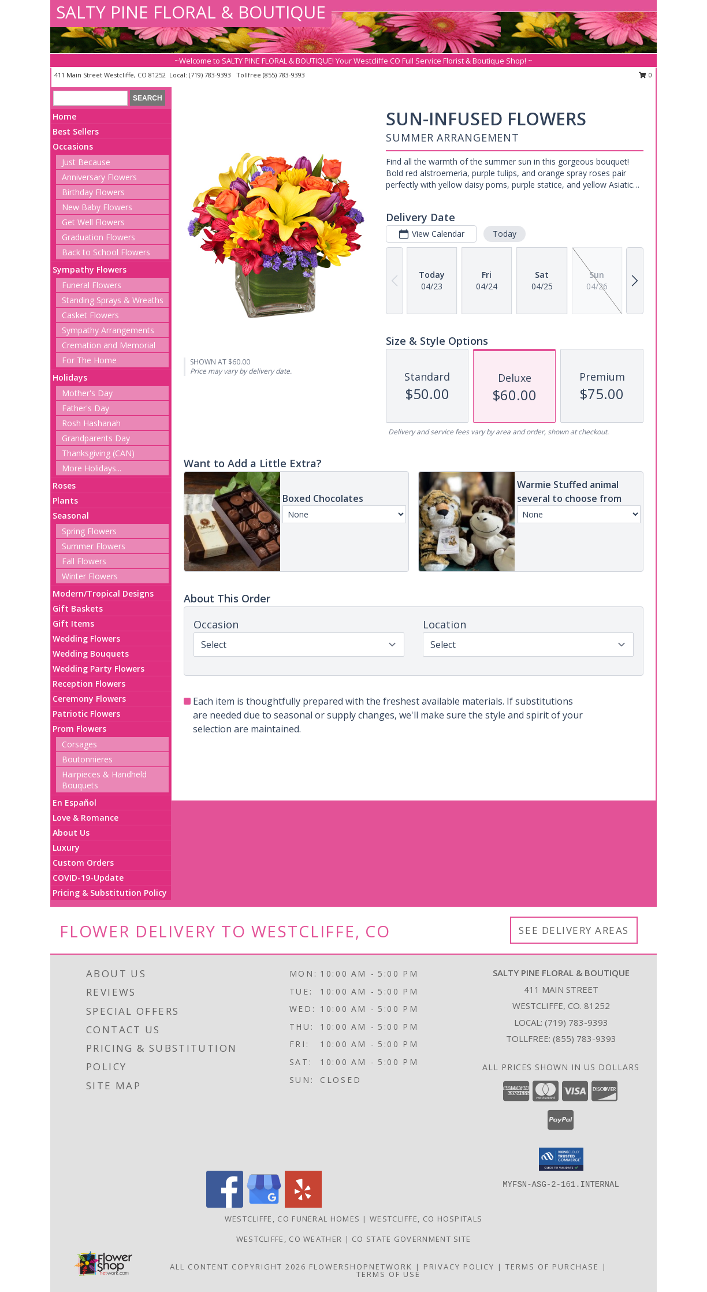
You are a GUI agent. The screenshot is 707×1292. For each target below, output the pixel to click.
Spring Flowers (89, 531)
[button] (561, 1159)
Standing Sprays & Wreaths (112, 300)
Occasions (73, 146)
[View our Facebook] (224, 1204)
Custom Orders (83, 862)
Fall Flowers (84, 561)
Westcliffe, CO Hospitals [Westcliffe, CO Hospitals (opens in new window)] (426, 1218)
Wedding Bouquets (91, 653)
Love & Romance (85, 817)
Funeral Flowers (91, 285)
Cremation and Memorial (108, 345)
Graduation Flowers (98, 237)
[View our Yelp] (303, 1204)
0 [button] (645, 74)
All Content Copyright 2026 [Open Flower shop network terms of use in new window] (238, 1266)
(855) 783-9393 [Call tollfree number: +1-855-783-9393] (284, 74)
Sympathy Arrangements (108, 330)
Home (64, 116)
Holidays (70, 377)
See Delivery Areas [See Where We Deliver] (574, 930)
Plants (65, 500)
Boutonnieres (87, 759)
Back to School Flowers (106, 252)
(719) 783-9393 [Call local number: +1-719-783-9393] (211, 74)
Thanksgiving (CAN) (98, 453)
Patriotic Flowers (86, 713)
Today (504, 233)
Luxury (66, 847)
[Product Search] (90, 98)
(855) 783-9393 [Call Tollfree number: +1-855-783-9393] (584, 1038)
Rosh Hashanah (91, 423)
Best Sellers (76, 131)
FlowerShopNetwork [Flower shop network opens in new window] (360, 1266)
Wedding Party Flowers (98, 668)
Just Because (86, 162)
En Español (74, 802)
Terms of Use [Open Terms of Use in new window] (388, 1274)
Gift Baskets (78, 608)
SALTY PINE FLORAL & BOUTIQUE (191, 12)
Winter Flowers (90, 576)
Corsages (79, 744)
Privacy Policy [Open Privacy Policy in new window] (458, 1266)
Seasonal (71, 515)
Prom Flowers (79, 728)
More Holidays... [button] (91, 468)
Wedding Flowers (86, 638)
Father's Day (85, 408)
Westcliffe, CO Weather (289, 1239)
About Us (71, 832)
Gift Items (73, 623)
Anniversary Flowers (99, 177)
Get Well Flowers (93, 222)
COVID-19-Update (88, 877)
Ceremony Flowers (89, 698)
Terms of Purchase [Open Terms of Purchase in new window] (552, 1266)
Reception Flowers (89, 683)
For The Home (89, 360)
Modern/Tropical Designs (103, 593)
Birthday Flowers (93, 192)
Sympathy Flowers (89, 269)
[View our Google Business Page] (263, 1204)
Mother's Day (87, 393)
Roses (64, 485)
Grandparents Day (96, 438)
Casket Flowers (90, 315)
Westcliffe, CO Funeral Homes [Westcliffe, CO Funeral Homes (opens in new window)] (292, 1218)
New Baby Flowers (97, 207)
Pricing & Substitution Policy (110, 892)
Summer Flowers (93, 546)
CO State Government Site (411, 1239)
